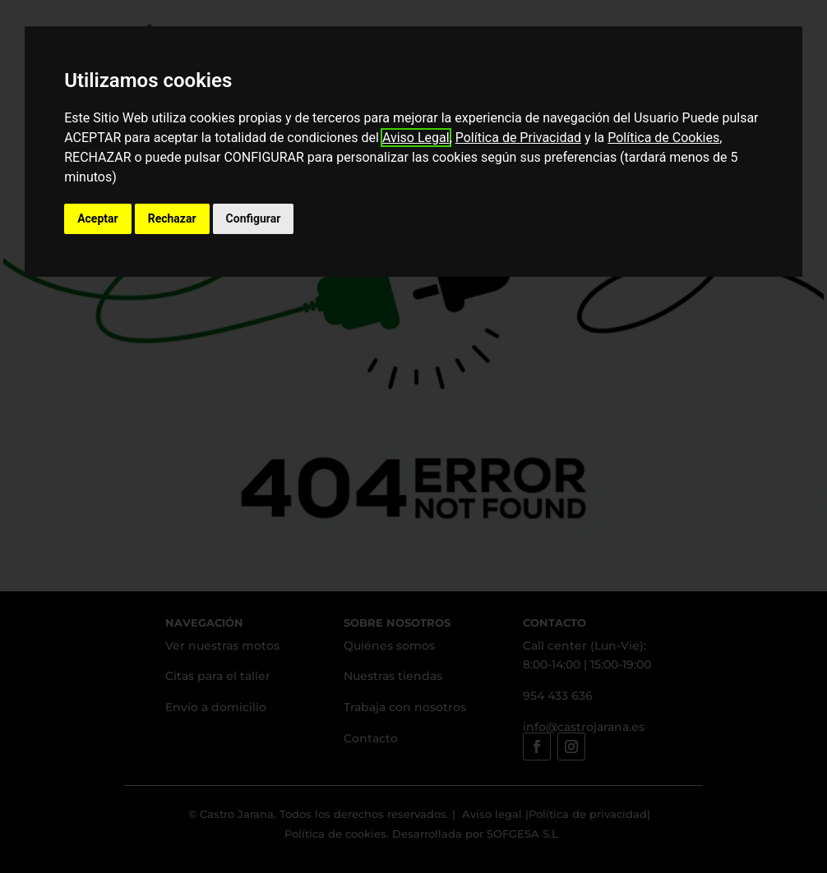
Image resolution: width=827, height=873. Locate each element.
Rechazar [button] (172, 218)
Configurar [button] (253, 218)
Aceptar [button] (97, 218)
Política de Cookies (663, 137)
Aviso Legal (416, 137)
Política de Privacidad (518, 137)
